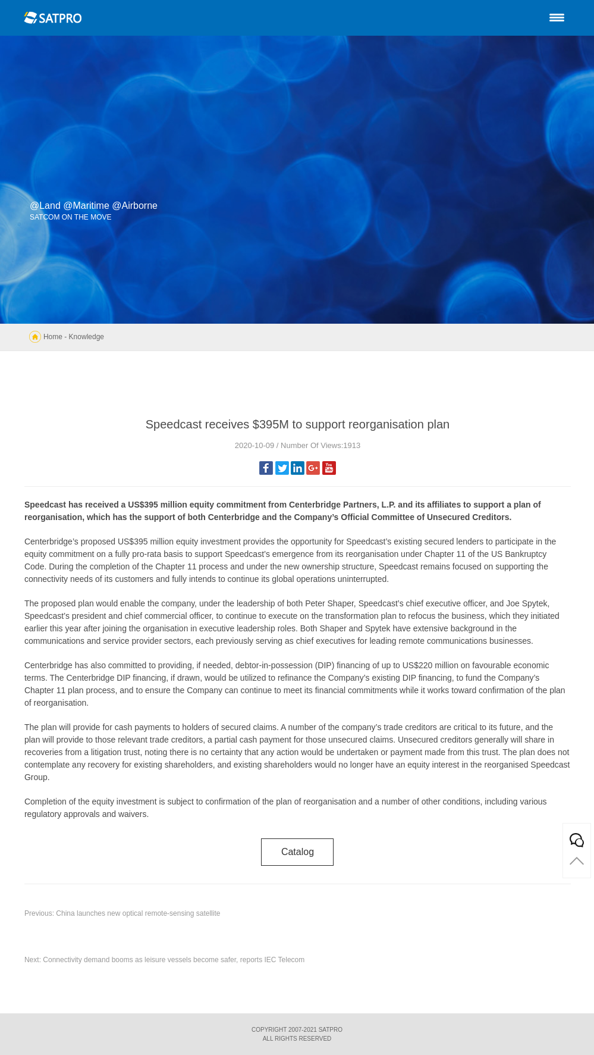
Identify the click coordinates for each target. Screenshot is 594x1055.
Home (52, 337)
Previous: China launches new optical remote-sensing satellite (122, 913)
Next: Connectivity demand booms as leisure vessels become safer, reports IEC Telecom (164, 960)
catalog (297, 852)
